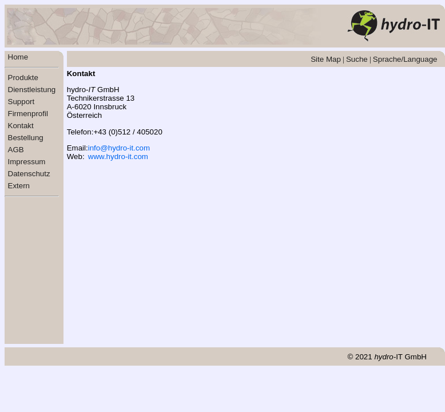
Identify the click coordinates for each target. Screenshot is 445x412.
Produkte (23, 77)
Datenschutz (29, 173)
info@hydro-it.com (119, 148)
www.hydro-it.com (118, 156)
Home (18, 57)
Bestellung (25, 137)
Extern (19, 185)
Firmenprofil (28, 113)
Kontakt (21, 125)
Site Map (326, 59)
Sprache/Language (405, 59)
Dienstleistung (32, 89)
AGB (16, 149)
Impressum (27, 161)
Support (21, 101)
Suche (357, 59)
